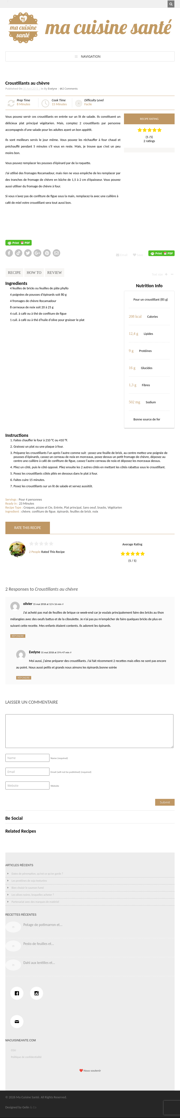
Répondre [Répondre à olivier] (18, 636)
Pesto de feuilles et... (38, 943)
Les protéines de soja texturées (29, 880)
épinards (62, 512)
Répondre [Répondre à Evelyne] (24, 677)
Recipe (14, 273)
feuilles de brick (80, 512)
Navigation (91, 56)
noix (95, 512)
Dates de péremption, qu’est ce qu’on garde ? (37, 873)
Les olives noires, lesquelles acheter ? (32, 894)
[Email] (18, 1021)
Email (121, 255)
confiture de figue (44, 512)
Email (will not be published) (71, 772)
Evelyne (52, 88)
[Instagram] (38, 993)
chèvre (25, 512)
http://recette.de (16, 213)
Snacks (101, 508)
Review (54, 273)
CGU (13, 1050)
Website (55, 785)
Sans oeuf (89, 508)
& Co (33, 1107)
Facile (88, 104)
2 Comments (70, 88)
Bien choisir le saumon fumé (27, 887)
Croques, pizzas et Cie (38, 508)
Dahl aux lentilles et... (39, 962)
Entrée (58, 508)
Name (59, 758)
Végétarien (115, 508)
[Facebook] (18, 993)
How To (34, 273)
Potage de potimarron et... (43, 924)
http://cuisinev (15, 223)
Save (138, 255)
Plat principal (72, 508)
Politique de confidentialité (26, 1057)
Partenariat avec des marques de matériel (35, 901)
